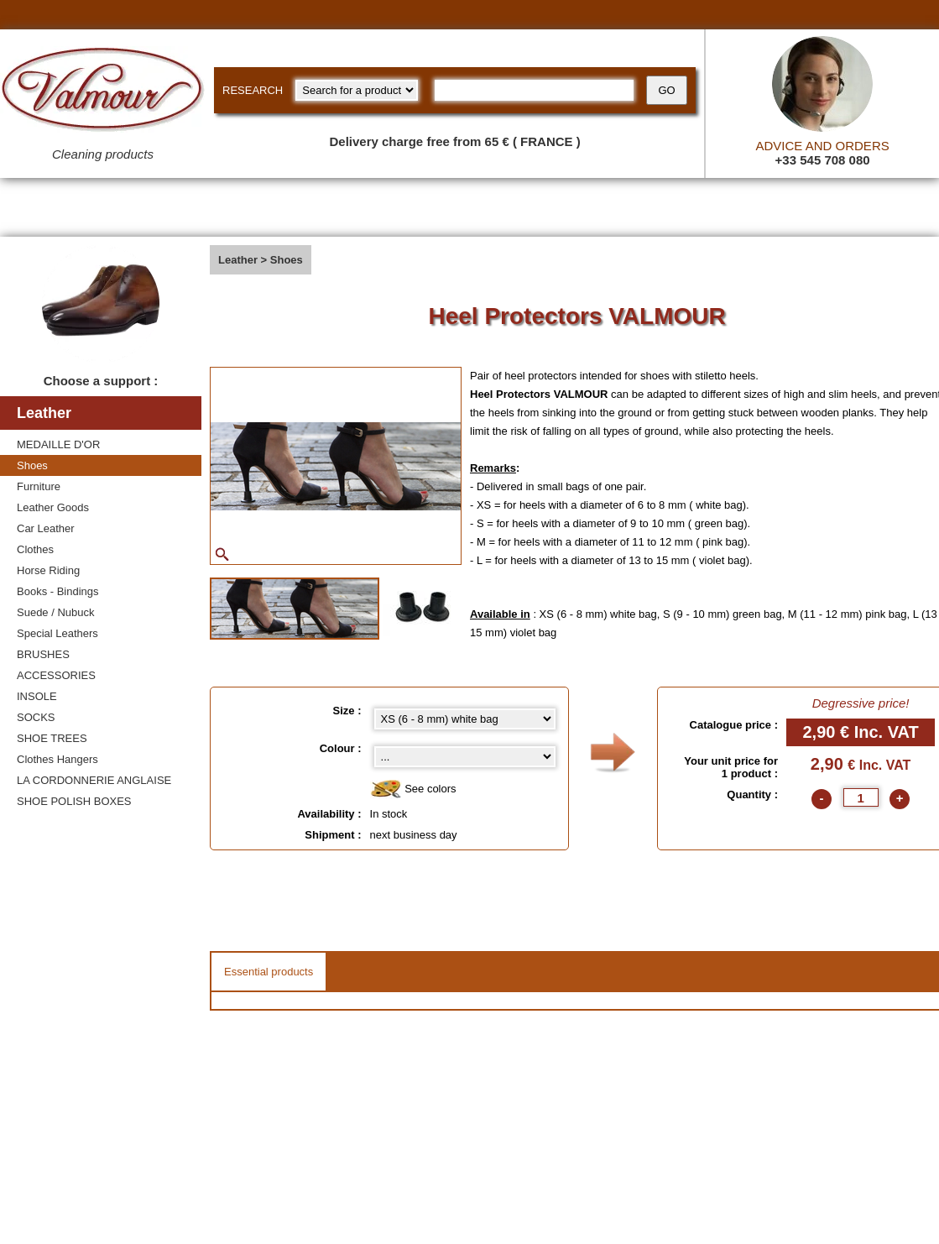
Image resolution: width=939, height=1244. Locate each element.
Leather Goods (53, 507)
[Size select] (465, 718)
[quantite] (861, 797)
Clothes (35, 549)
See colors (413, 789)
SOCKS (36, 717)
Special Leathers (57, 633)
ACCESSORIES (56, 675)
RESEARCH (252, 90)
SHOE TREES (52, 738)
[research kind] (356, 90)
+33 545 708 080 (822, 160)
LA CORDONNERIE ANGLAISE (94, 780)
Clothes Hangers (57, 759)
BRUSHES (43, 654)
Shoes (32, 465)
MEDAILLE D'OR (58, 444)
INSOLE (37, 696)
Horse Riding (48, 570)
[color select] (465, 756)
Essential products (268, 971)
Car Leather (46, 528)
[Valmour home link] (103, 92)
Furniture (38, 486)
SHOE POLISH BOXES (74, 801)
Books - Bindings (58, 591)
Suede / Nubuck (56, 612)
